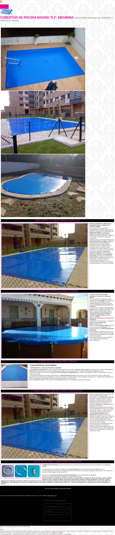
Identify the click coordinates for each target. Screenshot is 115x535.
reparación (104, 416)
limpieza (99, 410)
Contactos (4, 6)
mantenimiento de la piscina (105, 318)
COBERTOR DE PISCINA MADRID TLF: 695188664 (36, 17)
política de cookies (57, 532)
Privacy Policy (51, 495)
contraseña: (49, 511)
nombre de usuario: (51, 506)
